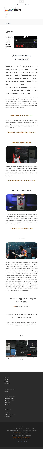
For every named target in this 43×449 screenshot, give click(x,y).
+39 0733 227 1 (17, 432)
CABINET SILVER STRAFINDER (21, 116)
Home (6, 23)
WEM (9, 23)
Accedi (21, 1)
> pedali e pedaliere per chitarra (9, 46)
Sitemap (14, 437)
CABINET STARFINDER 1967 (21, 142)
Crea (14, 306)
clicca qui (25, 325)
